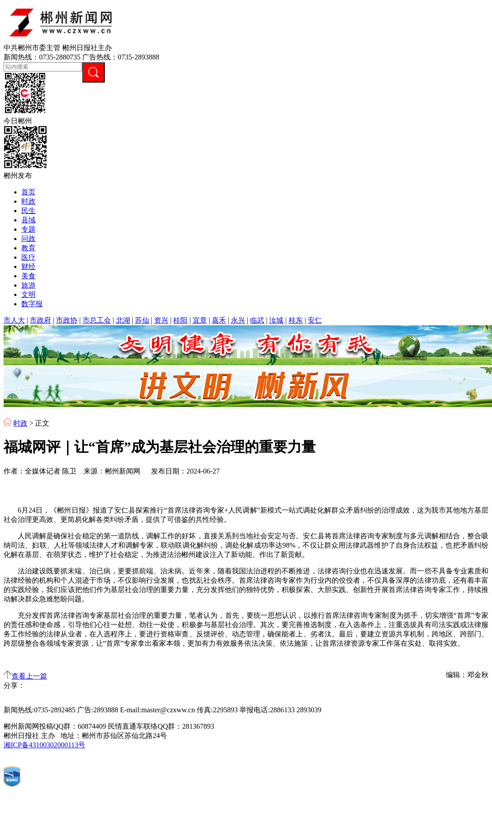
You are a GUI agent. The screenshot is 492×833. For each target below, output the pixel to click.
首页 (28, 192)
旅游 (28, 285)
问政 (28, 238)
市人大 (14, 320)
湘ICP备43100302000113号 (44, 745)
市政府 (40, 320)
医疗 (28, 257)
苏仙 (142, 320)
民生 (28, 210)
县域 (28, 220)
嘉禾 (219, 320)
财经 (28, 266)
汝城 (276, 320)
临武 (257, 320)
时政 (28, 201)
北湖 (123, 320)
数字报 (32, 304)
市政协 (66, 320)
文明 (28, 294)
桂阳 (180, 320)
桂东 (296, 320)
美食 (28, 276)
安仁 (315, 320)
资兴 (161, 320)
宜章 (200, 320)
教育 (28, 248)
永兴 (238, 320)
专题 (28, 229)
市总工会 (97, 320)
